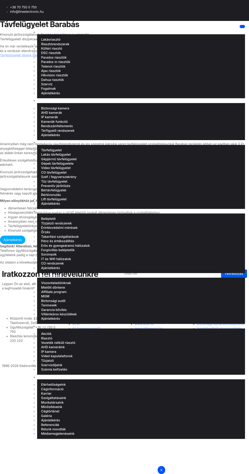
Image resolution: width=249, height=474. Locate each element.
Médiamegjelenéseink (57, 434)
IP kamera (48, 352)
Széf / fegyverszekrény (58, 177)
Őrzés (45, 232)
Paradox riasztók (54, 57)
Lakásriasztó (48, 32)
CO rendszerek (52, 263)
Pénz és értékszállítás (57, 241)
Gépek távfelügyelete (57, 163)
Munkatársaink (52, 402)
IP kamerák (49, 117)
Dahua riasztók (52, 80)
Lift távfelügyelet (54, 199)
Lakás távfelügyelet (56, 154)
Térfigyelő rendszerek (57, 131)
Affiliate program (54, 292)
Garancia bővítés (54, 310)
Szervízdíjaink (51, 365)
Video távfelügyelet (56, 168)
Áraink (44, 326)
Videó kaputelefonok (57, 356)
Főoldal (45, 27)
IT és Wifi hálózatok (56, 259)
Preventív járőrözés (55, 186)
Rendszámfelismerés (57, 126)
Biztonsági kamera (52, 100)
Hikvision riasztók (54, 75)
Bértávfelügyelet (53, 190)
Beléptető (48, 219)
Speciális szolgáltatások (56, 211)
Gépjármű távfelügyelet (59, 159)
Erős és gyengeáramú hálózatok (65, 246)
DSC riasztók (51, 53)
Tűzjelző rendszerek (56, 223)
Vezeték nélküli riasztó (58, 343)
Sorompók (49, 254)
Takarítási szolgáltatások (60, 237)
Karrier (46, 393)
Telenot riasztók (53, 66)
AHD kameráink (53, 347)
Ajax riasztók (51, 71)
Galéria (46, 416)
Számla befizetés (54, 369)
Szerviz (46, 84)
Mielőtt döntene (50, 275)
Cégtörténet (50, 411)
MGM (45, 296)
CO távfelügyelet (54, 172)
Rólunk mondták (53, 429)
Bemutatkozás (49, 377)
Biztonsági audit (53, 301)
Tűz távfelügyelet (54, 181)
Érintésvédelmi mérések (59, 228)
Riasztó (46, 338)
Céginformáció (52, 389)
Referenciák (50, 425)
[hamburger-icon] (242, 26)
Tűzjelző (47, 361)
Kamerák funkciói (54, 122)
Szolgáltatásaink (53, 398)
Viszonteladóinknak (56, 283)
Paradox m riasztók (55, 62)
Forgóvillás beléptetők (58, 250)
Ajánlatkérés (50, 93)
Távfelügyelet (49, 142)
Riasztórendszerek (55, 44)
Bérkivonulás (51, 195)
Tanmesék (49, 305)
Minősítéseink (51, 407)
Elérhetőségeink (53, 384)
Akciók (46, 334)
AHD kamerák (51, 113)
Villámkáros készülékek (59, 314)
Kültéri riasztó (51, 48)
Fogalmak (48, 88)
